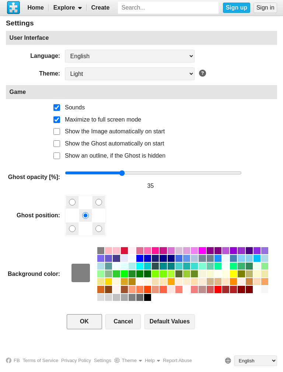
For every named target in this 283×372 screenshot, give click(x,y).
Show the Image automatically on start (115, 131)
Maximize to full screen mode (103, 119)
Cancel (123, 321)
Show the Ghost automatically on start (114, 143)
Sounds (75, 107)
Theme (48, 73)
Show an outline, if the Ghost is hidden (115, 155)
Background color (33, 274)
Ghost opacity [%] (33, 177)
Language (44, 56)
